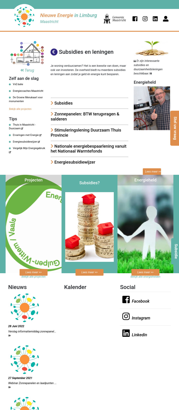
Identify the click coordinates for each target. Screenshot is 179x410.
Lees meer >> (153, 171)
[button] (135, 19)
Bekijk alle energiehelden (145, 276)
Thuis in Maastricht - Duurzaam (22, 126)
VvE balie (16, 84)
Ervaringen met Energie (25, 135)
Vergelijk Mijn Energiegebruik (27, 150)
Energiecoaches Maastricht (26, 90)
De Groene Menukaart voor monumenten (26, 99)
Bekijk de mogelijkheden (89, 266)
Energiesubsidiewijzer (24, 141)
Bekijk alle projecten (20, 109)
